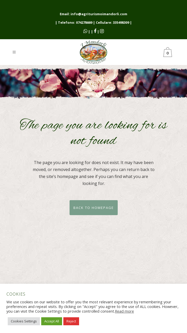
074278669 (84, 22)
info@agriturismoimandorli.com (99, 14)
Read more (124, 311)
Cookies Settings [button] (24, 321)
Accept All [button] (51, 321)
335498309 (121, 22)
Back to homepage (93, 207)
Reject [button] (71, 321)
